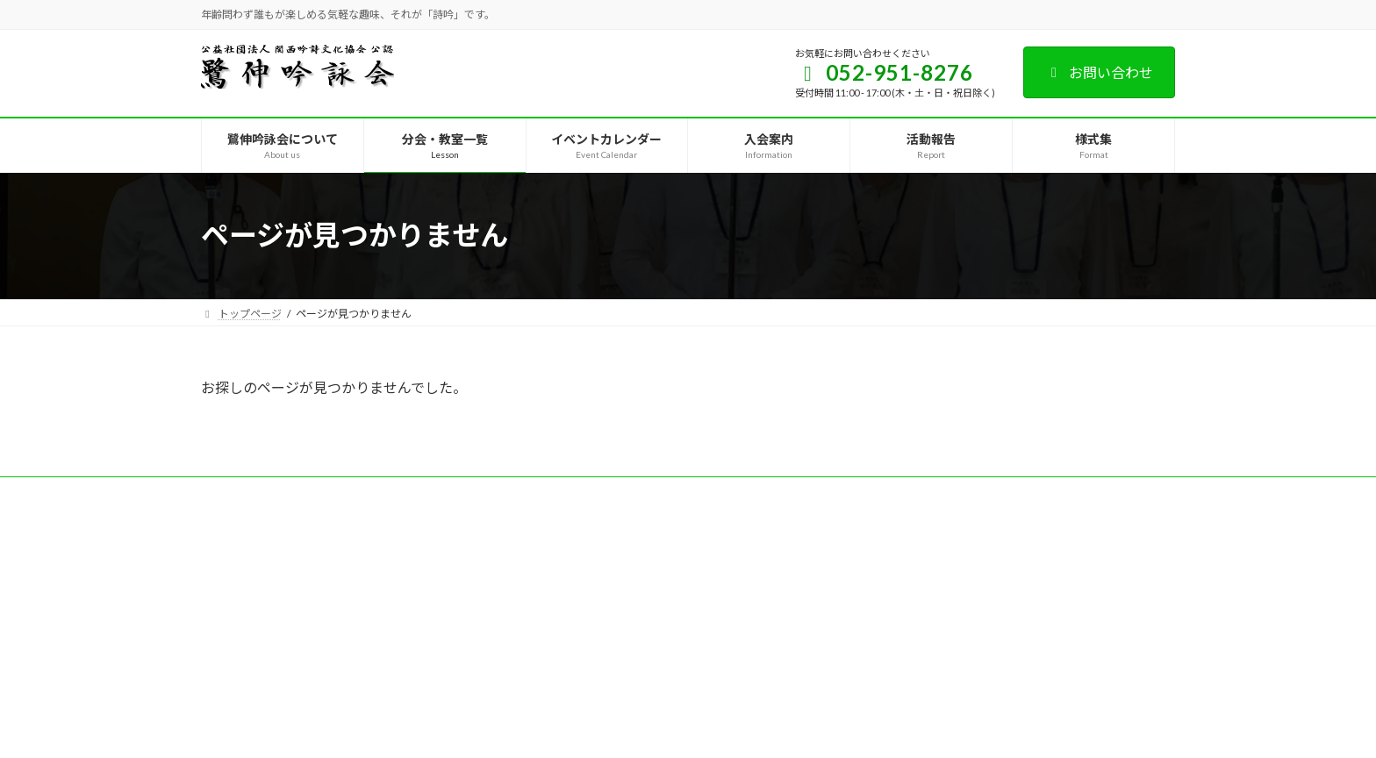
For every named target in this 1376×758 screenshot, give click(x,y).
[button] (552, 528)
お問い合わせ (1099, 72)
